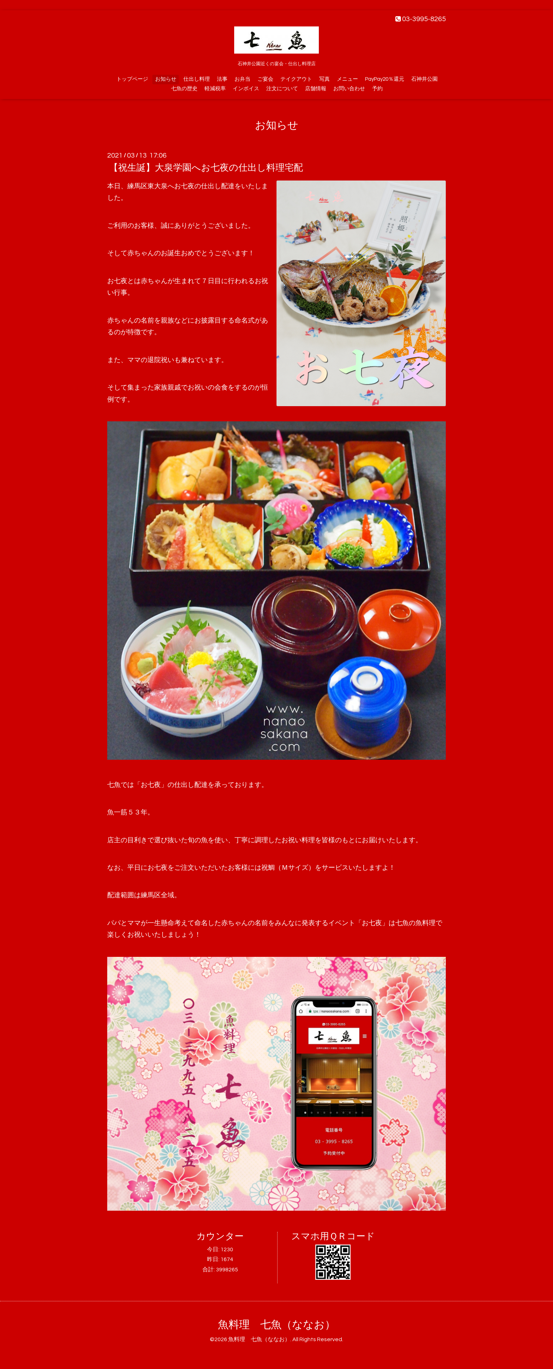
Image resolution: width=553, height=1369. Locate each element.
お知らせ (165, 79)
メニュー (347, 79)
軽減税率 (215, 88)
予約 (377, 88)
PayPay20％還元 (384, 79)
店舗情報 (315, 88)
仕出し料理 (196, 79)
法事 (222, 79)
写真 (324, 79)
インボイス (246, 88)
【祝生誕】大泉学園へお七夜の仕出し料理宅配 (206, 167)
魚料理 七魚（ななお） (276, 1324)
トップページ (132, 79)
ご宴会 (265, 79)
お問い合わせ (349, 88)
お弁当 (242, 79)
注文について (282, 88)
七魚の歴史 (184, 88)
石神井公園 (424, 79)
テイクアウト (296, 79)
